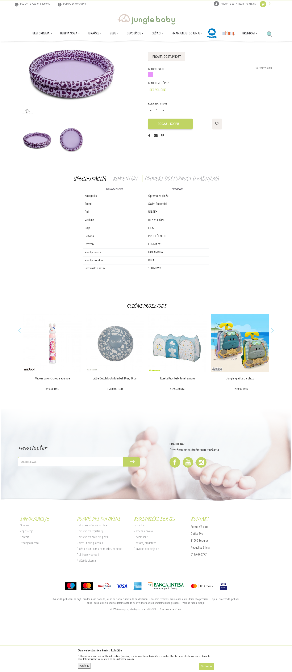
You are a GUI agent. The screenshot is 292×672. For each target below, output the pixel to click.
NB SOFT (153, 651)
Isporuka (139, 567)
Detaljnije (84, 665)
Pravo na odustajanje (146, 591)
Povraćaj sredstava (145, 585)
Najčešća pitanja (86, 603)
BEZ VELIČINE (158, 132)
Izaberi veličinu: (158, 125)
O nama (24, 567)
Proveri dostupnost (167, 99)
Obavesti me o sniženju (259, 78)
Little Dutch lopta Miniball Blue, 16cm (115, 421)
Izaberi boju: (156, 111)
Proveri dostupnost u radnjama (181, 220)
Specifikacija (89, 220)
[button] (271, 34)
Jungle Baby (26, 47)
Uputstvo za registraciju (90, 573)
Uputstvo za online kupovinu (93, 579)
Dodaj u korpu (170, 166)
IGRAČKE (52, 47)
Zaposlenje (26, 573)
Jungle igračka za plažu (240, 421)
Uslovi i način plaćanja (90, 585)
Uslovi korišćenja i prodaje (92, 567)
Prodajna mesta (29, 585)
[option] (37, 181)
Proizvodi (40, 47)
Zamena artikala (143, 573)
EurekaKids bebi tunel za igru (177, 421)
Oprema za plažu (88, 47)
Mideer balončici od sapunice (52, 421)
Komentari (125, 220)
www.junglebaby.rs (129, 651)
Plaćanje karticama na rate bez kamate (99, 591)
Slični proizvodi (146, 348)
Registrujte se (247, 3)
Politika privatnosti (88, 597)
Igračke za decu (68, 47)
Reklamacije (141, 579)
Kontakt (24, 579)
